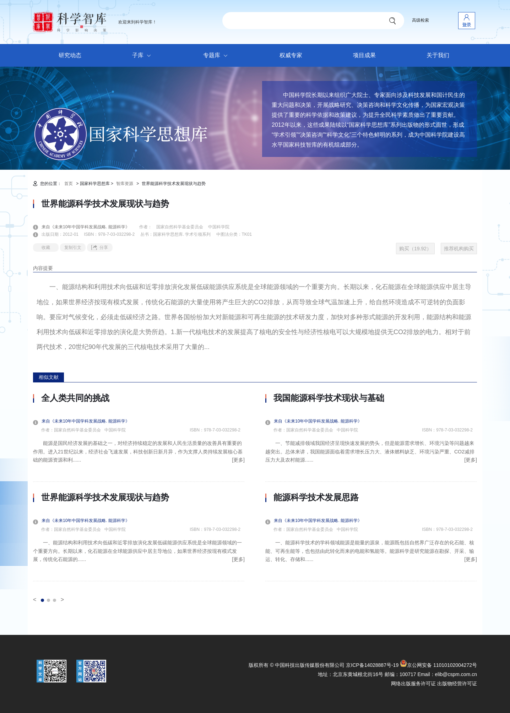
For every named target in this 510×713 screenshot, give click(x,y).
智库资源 (124, 183)
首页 (68, 183)
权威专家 (291, 55)
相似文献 (49, 377)
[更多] (238, 460)
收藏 (46, 247)
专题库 (217, 55)
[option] (139, 487)
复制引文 (72, 247)
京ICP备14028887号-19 (372, 665)
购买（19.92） (415, 248)
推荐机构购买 (459, 248)
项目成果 (364, 55)
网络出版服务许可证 (413, 683)
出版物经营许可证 (457, 683)
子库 (143, 55)
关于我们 (438, 55)
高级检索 (420, 20)
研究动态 (70, 55)
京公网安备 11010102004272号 (438, 665)
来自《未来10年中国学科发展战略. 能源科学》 (90, 226)
